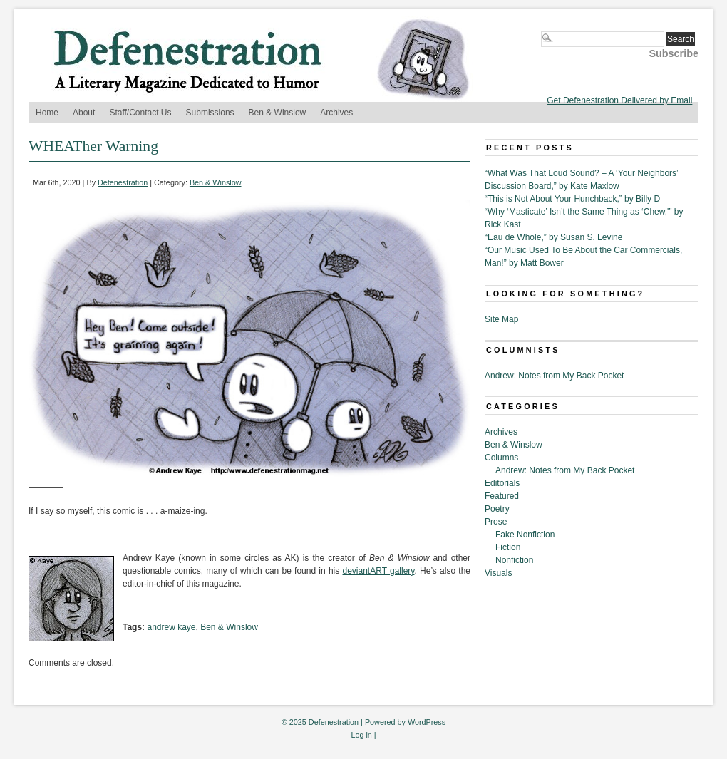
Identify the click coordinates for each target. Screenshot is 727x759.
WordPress (426, 722)
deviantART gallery (379, 571)
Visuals (498, 573)
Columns (501, 458)
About (84, 113)
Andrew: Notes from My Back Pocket (554, 376)
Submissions (210, 113)
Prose (496, 522)
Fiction (507, 547)
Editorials (502, 483)
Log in (361, 734)
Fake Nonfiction (525, 534)
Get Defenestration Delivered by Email (619, 100)
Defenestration (123, 182)
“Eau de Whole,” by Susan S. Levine (553, 237)
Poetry (497, 509)
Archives (336, 113)
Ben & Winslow (277, 113)
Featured (502, 496)
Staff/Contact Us (140, 113)
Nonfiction (514, 560)
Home (47, 113)
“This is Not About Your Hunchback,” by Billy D (572, 199)
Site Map (501, 319)
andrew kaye (171, 627)
